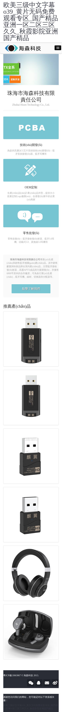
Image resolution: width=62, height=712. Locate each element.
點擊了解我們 (31, 288)
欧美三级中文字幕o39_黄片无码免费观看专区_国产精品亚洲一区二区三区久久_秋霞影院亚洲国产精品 (30, 21)
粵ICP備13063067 (12, 675)
